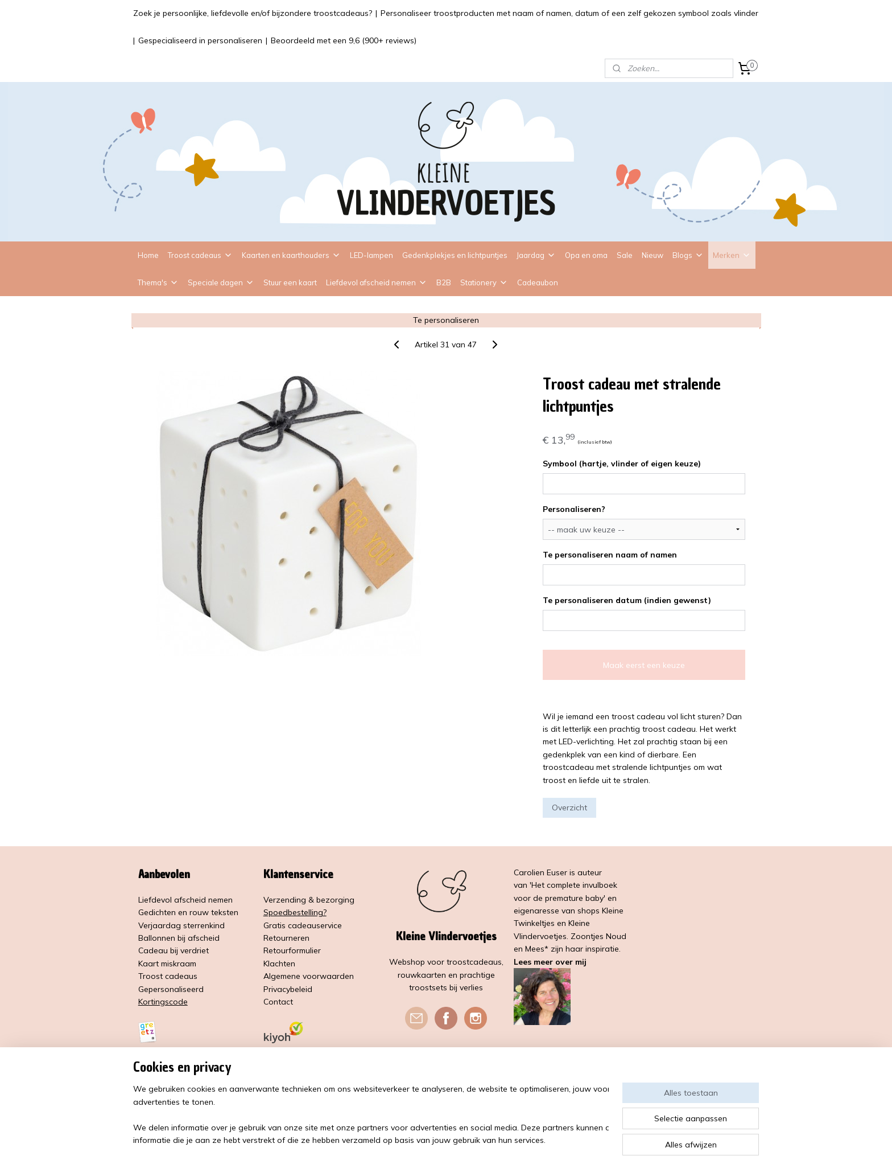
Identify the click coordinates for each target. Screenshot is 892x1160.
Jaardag (536, 255)
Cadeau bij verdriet (173, 950)
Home (148, 255)
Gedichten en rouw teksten (188, 912)
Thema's (158, 282)
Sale (625, 255)
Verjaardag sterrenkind (181, 925)
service (329, 925)
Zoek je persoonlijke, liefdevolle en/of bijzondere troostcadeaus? (252, 13)
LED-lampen (371, 255)
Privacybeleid (287, 989)
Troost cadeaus (200, 255)
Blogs (688, 255)
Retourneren (286, 938)
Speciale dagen (221, 282)
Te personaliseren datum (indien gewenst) (627, 600)
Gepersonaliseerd (171, 989)
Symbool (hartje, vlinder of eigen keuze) (622, 463)
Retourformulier (292, 950)
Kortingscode (163, 1002)
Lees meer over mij (550, 962)
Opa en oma (586, 255)
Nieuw (652, 255)
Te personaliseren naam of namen (610, 555)
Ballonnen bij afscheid (179, 938)
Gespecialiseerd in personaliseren (200, 40)
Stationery (484, 282)
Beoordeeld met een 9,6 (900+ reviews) (343, 40)
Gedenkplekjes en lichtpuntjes (454, 255)
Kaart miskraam (167, 963)
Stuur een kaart (290, 282)
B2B (443, 282)
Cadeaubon (537, 282)
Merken (732, 255)
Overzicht (569, 807)
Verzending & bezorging (308, 900)
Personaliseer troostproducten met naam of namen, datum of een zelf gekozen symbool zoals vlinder (569, 13)
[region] (371, 1115)
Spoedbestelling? (295, 912)
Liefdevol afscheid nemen (376, 282)
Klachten (279, 963)
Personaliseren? (574, 509)
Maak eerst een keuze (644, 665)
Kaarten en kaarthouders (291, 255)
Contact (278, 1002)
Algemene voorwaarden (308, 976)
